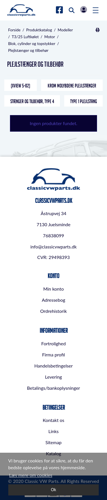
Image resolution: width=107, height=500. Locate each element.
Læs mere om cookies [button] (30, 475)
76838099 (53, 235)
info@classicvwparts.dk (53, 246)
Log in (83, 9)
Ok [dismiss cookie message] (53, 489)
